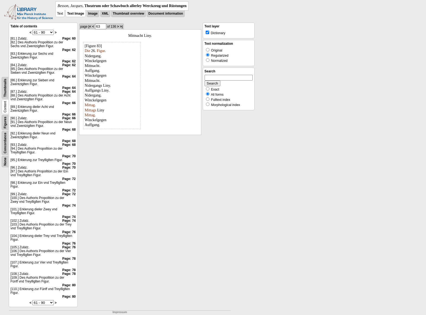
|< (90, 26)
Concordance (5, 143)
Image (93, 13)
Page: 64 (69, 76)
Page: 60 (69, 38)
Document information (165, 13)
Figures (5, 122)
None (5, 162)
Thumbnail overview (128, 13)
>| (121, 26)
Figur (101, 51)
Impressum (119, 312)
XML (105, 13)
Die (87, 51)
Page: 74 (69, 205)
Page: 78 (69, 259)
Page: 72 (69, 179)
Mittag (90, 105)
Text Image (75, 13)
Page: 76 (69, 232)
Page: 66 (69, 103)
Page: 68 (69, 129)
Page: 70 (69, 156)
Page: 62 (69, 50)
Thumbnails (5, 88)
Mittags (90, 110)
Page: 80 (69, 285)
